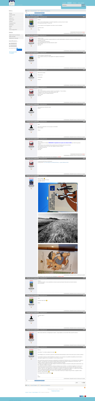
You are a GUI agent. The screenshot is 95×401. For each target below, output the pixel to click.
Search (83, 5)
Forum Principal (34, 10)
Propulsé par (54, 390)
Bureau (10, 13)
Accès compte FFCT (13, 29)
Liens (10, 28)
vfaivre (31, 72)
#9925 (84, 121)
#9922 (84, 69)
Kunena (58, 390)
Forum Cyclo (11, 19)
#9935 (84, 277)
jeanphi (31, 37)
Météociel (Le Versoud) (13, 38)
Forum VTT (11, 18)
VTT (39, 10)
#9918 (84, 35)
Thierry (31, 124)
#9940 (84, 346)
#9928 (84, 138)
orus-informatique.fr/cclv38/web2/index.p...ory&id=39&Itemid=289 (56, 162)
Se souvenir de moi (12, 48)
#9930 (84, 158)
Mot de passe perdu (13, 51)
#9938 (84, 312)
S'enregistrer (11, 53)
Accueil (64, 3)
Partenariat (11, 24)
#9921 (84, 52)
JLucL (31, 55)
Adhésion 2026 (12, 14)
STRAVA (11, 21)
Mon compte (81, 3)
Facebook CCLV (12, 23)
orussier (31, 19)
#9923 (84, 86)
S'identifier (19, 49)
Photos (74, 3)
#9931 (84, 175)
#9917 (84, 16)
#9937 (84, 295)
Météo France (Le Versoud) (14, 34)
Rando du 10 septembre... (46, 10)
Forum (69, 3)
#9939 (84, 329)
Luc (31, 106)
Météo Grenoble (12, 36)
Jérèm (62, 276)
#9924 (84, 104)
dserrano (31, 178)
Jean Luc (31, 332)
